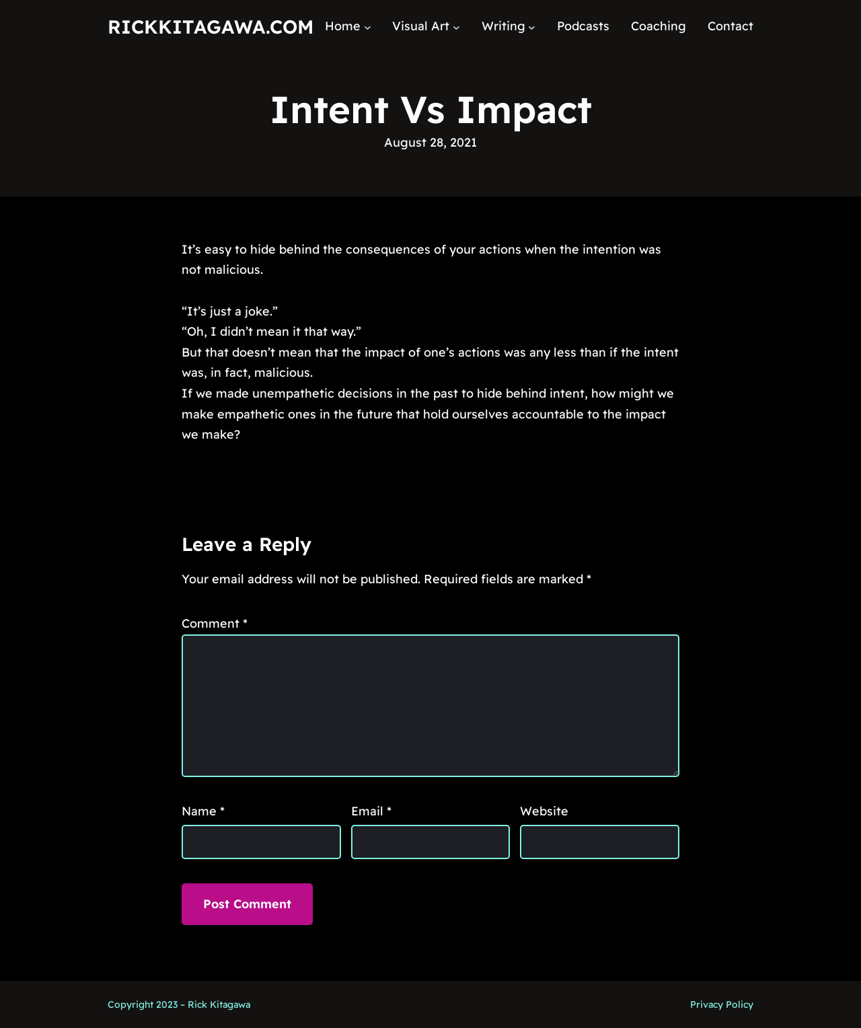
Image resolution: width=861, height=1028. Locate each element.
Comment (215, 623)
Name (203, 811)
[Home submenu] (367, 26)
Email (371, 811)
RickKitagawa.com (210, 26)
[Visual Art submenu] (456, 26)
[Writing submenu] (531, 26)
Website (544, 811)
